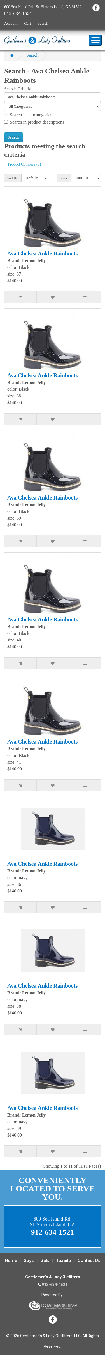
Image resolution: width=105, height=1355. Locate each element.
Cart (27, 23)
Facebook (96, 8)
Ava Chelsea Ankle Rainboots (42, 253)
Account (10, 23)
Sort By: (12, 178)
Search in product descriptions (34, 122)
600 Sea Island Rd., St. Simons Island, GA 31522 (42, 7)
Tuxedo (63, 1260)
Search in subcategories (28, 114)
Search (43, 23)
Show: (64, 178)
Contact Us (89, 1260)
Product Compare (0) (24, 164)
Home (11, 1260)
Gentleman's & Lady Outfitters (37, 40)
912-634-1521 (18, 13)
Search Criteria (17, 89)
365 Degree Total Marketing (53, 1305)
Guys (29, 1260)
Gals (45, 1260)
